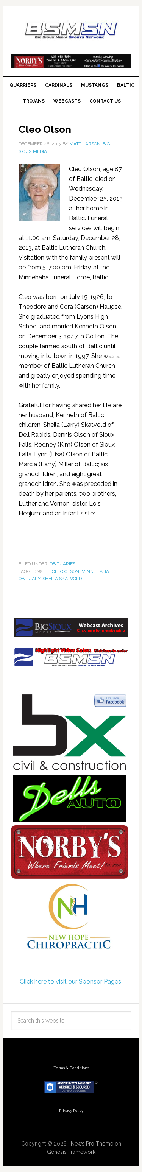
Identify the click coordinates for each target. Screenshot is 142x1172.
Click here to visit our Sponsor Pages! (71, 981)
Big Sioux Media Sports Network (71, 31)
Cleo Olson (65, 571)
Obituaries (62, 564)
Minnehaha (95, 571)
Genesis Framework (71, 1152)
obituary (29, 578)
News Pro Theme (92, 1144)
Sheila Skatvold (62, 578)
